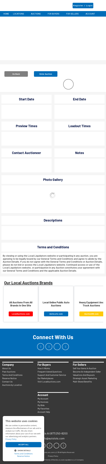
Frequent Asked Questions (50, 371)
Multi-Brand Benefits (82, 381)
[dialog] (23, 438)
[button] (23, 450)
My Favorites (43, 408)
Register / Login (83, 5)
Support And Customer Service (52, 375)
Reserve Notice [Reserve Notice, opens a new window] (23, 456)
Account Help (44, 411)
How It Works (44, 368)
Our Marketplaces (45, 378)
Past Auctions (8, 371)
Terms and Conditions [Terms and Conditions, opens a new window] (23, 454)
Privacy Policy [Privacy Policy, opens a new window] (11, 439)
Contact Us (7, 381)
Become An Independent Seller (87, 371)
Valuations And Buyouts (84, 375)
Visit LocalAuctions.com (49, 381)
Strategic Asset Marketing (85, 378)
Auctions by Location (12, 385)
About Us (6, 368)
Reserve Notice (9, 378)
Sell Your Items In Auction (84, 368)
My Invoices (43, 402)
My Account (43, 398)
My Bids (41, 405)
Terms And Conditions (12, 375)
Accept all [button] (23, 444)
